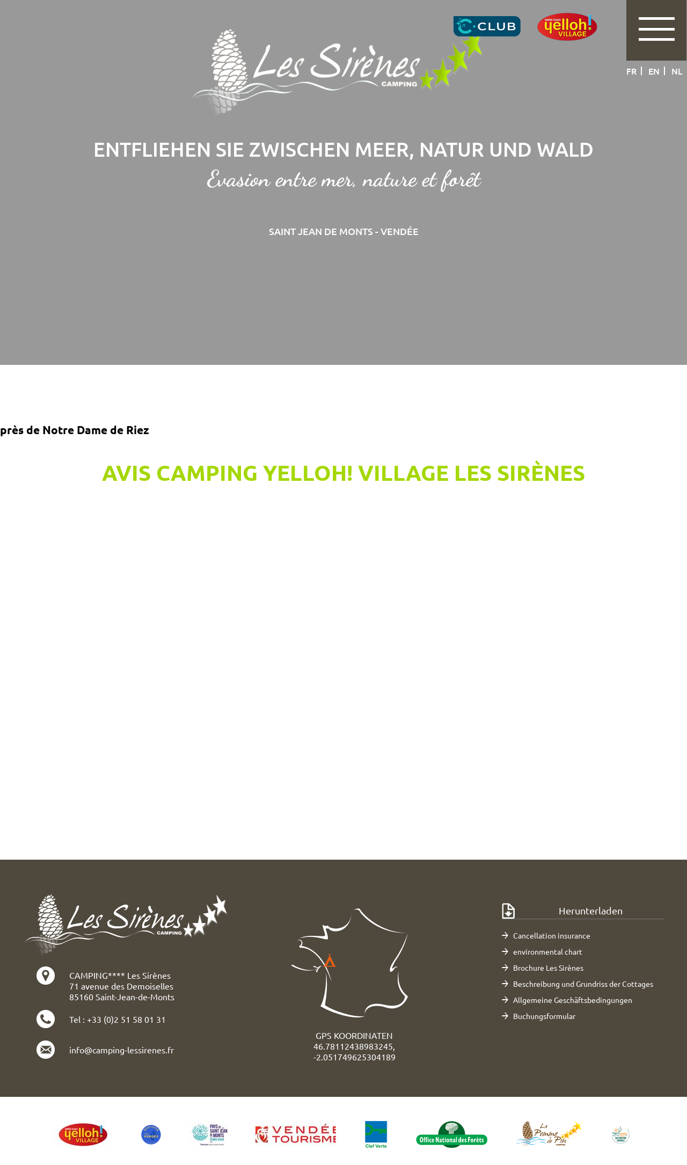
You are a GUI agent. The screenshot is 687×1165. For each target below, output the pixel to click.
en (654, 71)
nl (677, 71)
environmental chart (547, 951)
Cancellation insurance (551, 935)
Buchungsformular (544, 1016)
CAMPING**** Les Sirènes (120, 975)
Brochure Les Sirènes (548, 967)
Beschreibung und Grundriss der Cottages (583, 983)
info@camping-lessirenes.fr (121, 1049)
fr (631, 71)
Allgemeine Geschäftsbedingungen (572, 1000)
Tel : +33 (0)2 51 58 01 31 (117, 1019)
